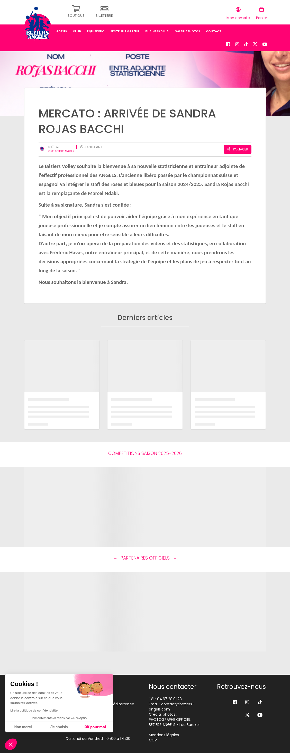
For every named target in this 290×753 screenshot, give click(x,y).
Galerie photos (187, 30)
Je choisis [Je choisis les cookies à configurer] (59, 727)
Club (77, 30)
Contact (213, 30)
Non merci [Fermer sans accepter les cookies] (23, 727)
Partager (237, 149)
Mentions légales (164, 735)
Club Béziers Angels (61, 151)
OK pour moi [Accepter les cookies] (95, 727)
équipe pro (95, 30)
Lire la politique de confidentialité (34, 710)
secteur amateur (124, 30)
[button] (11, 744)
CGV (153, 740)
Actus (61, 30)
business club (157, 30)
